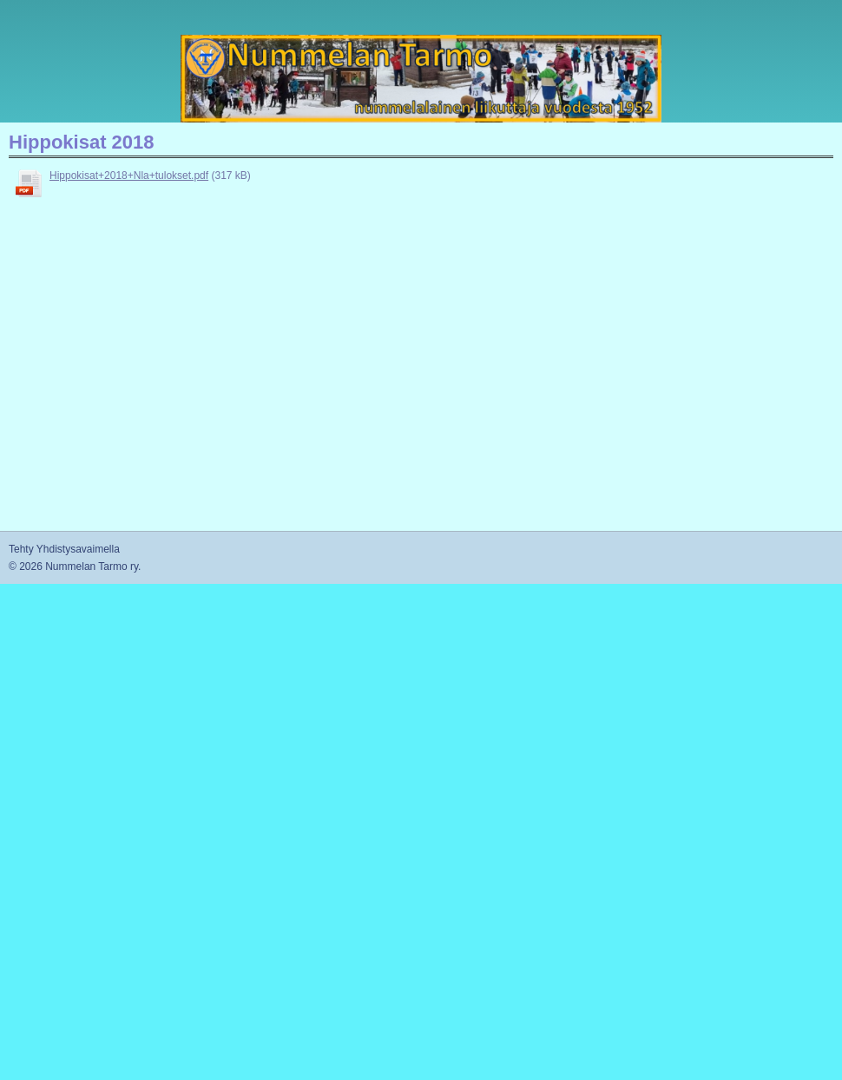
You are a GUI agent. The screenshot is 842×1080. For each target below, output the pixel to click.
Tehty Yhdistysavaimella (64, 549)
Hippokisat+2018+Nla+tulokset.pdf (128, 175)
